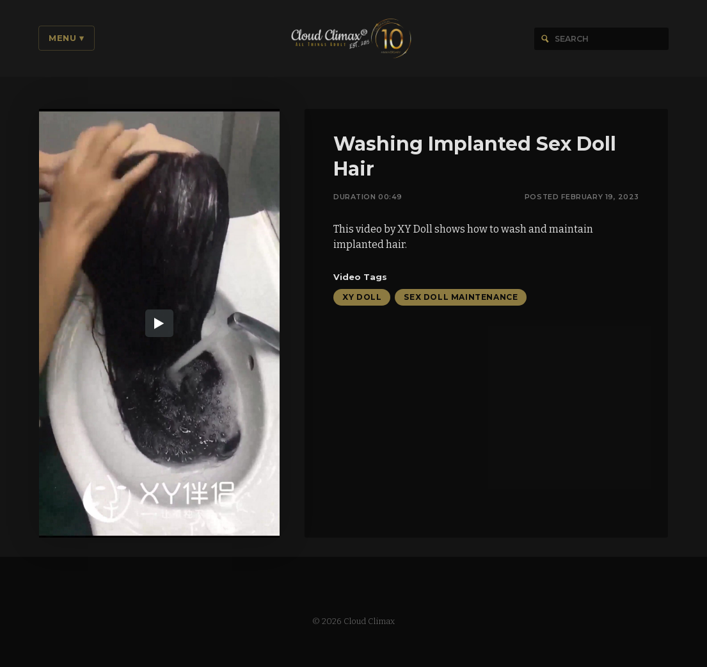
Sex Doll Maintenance (461, 297)
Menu (66, 38)
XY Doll (361, 297)
